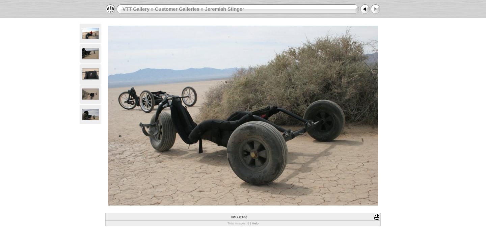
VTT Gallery (136, 9)
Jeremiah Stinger (224, 9)
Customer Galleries (177, 9)
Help (255, 223)
